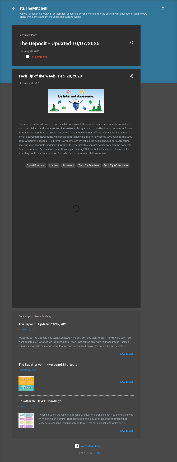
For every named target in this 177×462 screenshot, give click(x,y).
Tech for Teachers (88, 165)
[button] (131, 43)
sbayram (96, 453)
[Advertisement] (154, 77)
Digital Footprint (36, 165)
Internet (53, 165)
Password (68, 165)
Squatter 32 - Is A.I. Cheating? (39, 401)
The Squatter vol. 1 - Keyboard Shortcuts (47, 364)
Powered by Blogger (88, 446)
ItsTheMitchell (33, 8)
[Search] (163, 9)
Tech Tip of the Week (116, 165)
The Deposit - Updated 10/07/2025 (59, 43)
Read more (126, 353)
